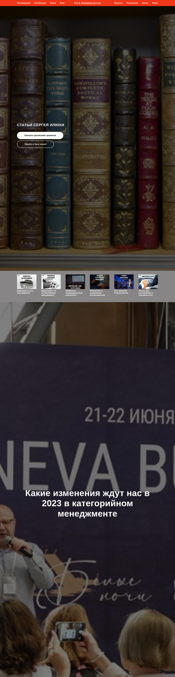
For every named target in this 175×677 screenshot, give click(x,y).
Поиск (155, 3)
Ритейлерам (40, 3)
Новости (118, 3)
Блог (62, 3)
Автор (145, 3)
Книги (53, 3)
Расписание (132, 3)
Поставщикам (23, 3)
